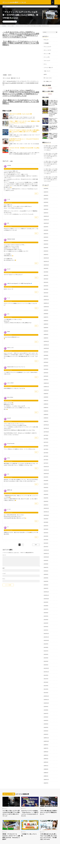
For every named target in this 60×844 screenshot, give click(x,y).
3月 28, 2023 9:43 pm (8, 386)
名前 (3, 568)
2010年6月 (46, 705)
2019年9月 (46, 347)
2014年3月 (46, 572)
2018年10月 (46, 384)
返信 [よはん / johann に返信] (36, 391)
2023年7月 (46, 189)
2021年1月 (46, 292)
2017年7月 (46, 435)
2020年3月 (46, 326)
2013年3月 (46, 613)
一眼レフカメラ (47, 70)
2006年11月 (46, 767)
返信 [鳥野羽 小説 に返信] (36, 503)
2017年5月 (46, 442)
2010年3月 (46, 716)
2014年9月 (46, 552)
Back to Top (30, 834)
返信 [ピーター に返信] (36, 521)
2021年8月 (46, 268)
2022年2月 (46, 248)
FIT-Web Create (22, 841)
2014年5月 (46, 565)
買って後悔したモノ (48, 80)
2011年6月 (46, 671)
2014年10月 (46, 548)
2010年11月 (46, 688)
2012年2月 (46, 654)
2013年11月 (46, 586)
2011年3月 (46, 678)
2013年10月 (46, 589)
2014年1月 (46, 579)
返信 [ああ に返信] (36, 233)
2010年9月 (46, 695)
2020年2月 (46, 330)
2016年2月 (46, 494)
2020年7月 (46, 312)
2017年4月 (46, 446)
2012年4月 (46, 647)
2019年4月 (46, 364)
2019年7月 (46, 353)
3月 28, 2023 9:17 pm (8, 202)
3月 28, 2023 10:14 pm (8, 512)
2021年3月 (46, 285)
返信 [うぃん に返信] (36, 308)
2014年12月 (46, 541)
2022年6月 (46, 234)
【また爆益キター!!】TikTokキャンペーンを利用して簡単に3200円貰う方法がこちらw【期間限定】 (20, 43)
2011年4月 (46, 675)
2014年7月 (46, 558)
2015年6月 (46, 521)
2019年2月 (46, 371)
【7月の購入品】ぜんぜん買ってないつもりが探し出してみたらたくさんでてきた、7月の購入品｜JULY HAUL (48, 824)
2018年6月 (46, 398)
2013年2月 (46, 617)
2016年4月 (46, 487)
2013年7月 (46, 599)
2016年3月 (46, 490)
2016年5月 (46, 483)
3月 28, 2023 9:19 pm (8, 226)
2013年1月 (46, 620)
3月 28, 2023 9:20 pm (8, 242)
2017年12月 (46, 418)
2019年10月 (46, 343)
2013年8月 (46, 596)
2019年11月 (46, 340)
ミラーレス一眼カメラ (48, 67)
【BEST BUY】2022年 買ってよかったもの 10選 (20, 114)
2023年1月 (46, 210)
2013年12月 (46, 582)
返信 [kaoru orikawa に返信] (36, 412)
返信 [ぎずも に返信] (36, 468)
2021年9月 (46, 265)
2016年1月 (46, 497)
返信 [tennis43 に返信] (36, 437)
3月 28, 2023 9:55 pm (8, 446)
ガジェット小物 (12, 21)
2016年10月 (46, 466)
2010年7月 (46, 702)
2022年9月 (46, 224)
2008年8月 (46, 757)
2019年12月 (46, 336)
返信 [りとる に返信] (36, 217)
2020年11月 (46, 299)
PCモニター (46, 39)
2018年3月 (46, 408)
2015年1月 (46, 538)
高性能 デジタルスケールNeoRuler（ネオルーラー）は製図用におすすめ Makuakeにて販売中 (53, 135)
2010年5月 (46, 709)
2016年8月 (46, 473)
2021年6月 (46, 275)
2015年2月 (46, 535)
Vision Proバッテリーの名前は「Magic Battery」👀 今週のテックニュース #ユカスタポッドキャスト (53, 120)
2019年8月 (46, 350)
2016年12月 (46, 459)
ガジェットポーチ (47, 50)
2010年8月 (46, 699)
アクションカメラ (47, 46)
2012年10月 (46, 630)
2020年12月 (46, 295)
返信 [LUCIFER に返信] (36, 193)
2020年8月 (46, 309)
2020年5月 (46, 319)
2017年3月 (46, 449)
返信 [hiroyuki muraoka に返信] (36, 452)
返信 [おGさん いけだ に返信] (36, 361)
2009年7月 (46, 736)
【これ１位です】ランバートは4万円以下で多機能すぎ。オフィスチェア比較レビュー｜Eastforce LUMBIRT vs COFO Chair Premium (53, 111)
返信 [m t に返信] (36, 537)
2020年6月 (46, 316)
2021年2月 (46, 289)
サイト (3, 578)
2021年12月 (46, 254)
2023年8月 (46, 186)
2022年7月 (46, 230)
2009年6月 (46, 740)
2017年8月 (46, 432)
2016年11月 (46, 463)
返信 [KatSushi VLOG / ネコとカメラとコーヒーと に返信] (36, 377)
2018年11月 (46, 381)
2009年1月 (46, 753)
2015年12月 (46, 500)
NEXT (36, 544)
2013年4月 (46, 610)
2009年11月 (46, 726)
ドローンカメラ (47, 60)
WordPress (34, 841)
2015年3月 (46, 531)
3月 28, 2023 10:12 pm (8, 477)
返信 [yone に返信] (36, 325)
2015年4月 (46, 528)
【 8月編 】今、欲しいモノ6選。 (28, 822)
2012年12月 (46, 623)
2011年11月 (46, 661)
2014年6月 (46, 562)
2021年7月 (46, 271)
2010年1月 (46, 722)
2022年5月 (46, 237)
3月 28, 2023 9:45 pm (8, 421)
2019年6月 (46, 357)
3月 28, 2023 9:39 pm (8, 370)
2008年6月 (46, 760)
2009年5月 (46, 743)
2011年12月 (46, 658)
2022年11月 (46, 217)
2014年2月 (46, 576)
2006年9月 (46, 770)
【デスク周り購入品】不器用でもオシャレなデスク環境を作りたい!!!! (48, 800)
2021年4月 (46, 282)
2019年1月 (46, 374)
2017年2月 (46, 453)
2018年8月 (46, 391)
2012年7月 (46, 640)
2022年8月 (46, 227)
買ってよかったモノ (48, 77)
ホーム (45, 63)
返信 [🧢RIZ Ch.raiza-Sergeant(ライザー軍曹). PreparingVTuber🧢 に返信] (36, 292)
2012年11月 (46, 627)
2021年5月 (46, 278)
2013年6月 (46, 603)
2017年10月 (46, 425)
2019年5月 (46, 360)
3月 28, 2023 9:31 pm (8, 301)
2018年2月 (46, 412)
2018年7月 (46, 394)
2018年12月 (46, 377)
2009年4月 (46, 746)
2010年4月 (46, 712)
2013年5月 (46, 606)
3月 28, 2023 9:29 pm (8, 286)
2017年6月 (46, 439)
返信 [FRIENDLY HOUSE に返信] (36, 263)
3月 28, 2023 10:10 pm (8, 461)
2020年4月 (46, 323)
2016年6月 (46, 480)
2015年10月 (46, 507)
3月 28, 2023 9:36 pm (8, 350)
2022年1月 (46, 251)
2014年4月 (46, 569)
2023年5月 (46, 196)
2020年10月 (46, 302)
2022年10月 (46, 220)
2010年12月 (46, 685)
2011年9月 (46, 664)
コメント (4, 555)
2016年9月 (46, 470)
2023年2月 (46, 207)
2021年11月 (46, 258)
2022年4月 (46, 241)
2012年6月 (46, 644)
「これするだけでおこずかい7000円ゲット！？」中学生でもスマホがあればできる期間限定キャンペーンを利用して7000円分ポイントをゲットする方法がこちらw (20, 34)
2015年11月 (46, 504)
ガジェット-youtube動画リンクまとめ (18, 839)
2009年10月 (46, 729)
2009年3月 (46, 750)
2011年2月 (46, 681)
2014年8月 (46, 555)
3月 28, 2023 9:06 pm (8, 168)
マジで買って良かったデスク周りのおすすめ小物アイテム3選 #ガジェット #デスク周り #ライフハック (53, 102)
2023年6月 (46, 193)
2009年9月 (46, 733)
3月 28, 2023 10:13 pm (8, 493)
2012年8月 (46, 637)
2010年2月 (46, 719)
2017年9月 (46, 429)
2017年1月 (46, 456)
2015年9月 (46, 511)
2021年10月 (46, 261)
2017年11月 (46, 422)
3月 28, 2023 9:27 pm (8, 272)
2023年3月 (46, 203)
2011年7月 (46, 668)
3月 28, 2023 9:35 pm (8, 317)
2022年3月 (46, 244)
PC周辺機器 (46, 43)
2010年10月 (46, 692)
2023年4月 (46, 200)
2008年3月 (46, 763)
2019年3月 (46, 367)
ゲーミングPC (47, 56)
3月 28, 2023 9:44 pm (8, 400)
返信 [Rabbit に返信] (36, 341)
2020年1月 (46, 333)
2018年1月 (46, 415)
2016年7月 (46, 476)
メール (4, 573)
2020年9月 (46, 306)
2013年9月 (46, 593)
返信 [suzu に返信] (36, 484)
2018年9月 (46, 388)
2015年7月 (46, 517)
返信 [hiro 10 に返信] (36, 277)
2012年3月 (46, 651)
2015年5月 (46, 524)
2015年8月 (46, 514)
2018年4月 (46, 405)
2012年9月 (46, 634)
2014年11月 (46, 545)
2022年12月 (46, 213)
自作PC (45, 73)
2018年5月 (46, 401)
